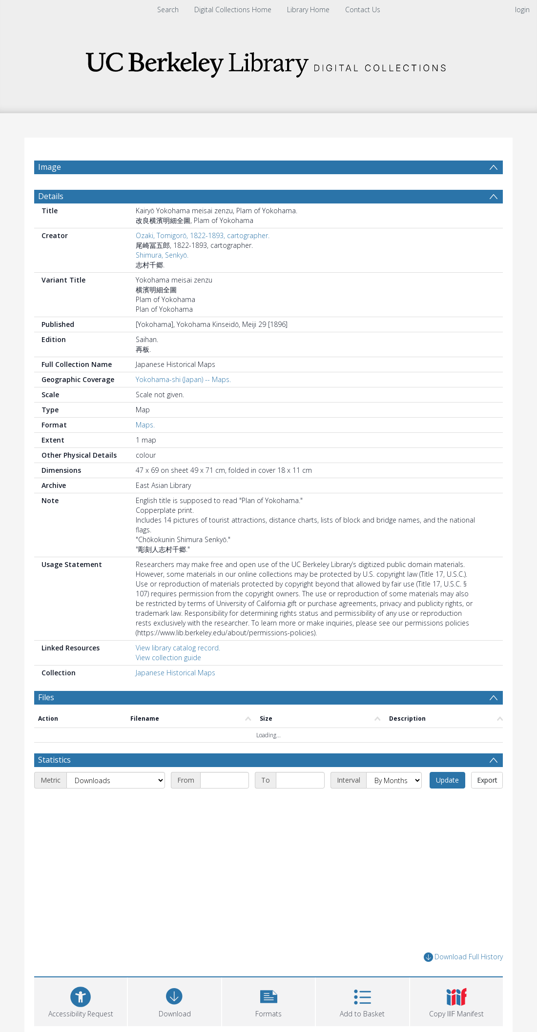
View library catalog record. (178, 647)
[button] (268, 1000)
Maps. (145, 424)
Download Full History (463, 957)
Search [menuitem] (168, 9)
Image (49, 167)
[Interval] (394, 780)
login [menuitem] (522, 9)
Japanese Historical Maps (175, 672)
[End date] (300, 780)
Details (50, 196)
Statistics (54, 759)
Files (46, 697)
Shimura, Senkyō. (162, 255)
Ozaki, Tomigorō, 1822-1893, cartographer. (202, 235)
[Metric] (115, 780)
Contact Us (362, 9)
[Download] (174, 1000)
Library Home (308, 9)
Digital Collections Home (232, 9)
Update (447, 780)
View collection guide (168, 657)
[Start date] (224, 780)
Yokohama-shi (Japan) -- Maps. (183, 379)
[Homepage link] (268, 61)
